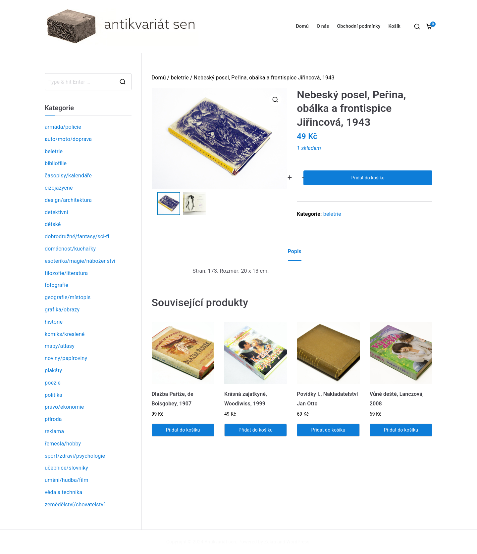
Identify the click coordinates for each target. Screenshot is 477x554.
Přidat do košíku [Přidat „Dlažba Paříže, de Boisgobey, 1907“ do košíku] (183, 430)
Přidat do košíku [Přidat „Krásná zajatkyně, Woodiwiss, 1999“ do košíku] (255, 430)
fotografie (56, 285)
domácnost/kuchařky (70, 249)
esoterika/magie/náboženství (80, 261)
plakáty (53, 370)
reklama (54, 431)
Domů (302, 26)
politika (53, 395)
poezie (53, 383)
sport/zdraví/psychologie (75, 456)
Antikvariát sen (220, 541)
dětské (53, 224)
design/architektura (68, 200)
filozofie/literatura (66, 273)
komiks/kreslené (64, 334)
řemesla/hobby (63, 443)
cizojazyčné (59, 188)
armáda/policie (63, 127)
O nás (323, 26)
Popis (294, 251)
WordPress (298, 541)
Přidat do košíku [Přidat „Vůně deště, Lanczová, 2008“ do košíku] (401, 430)
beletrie (180, 77)
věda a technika (63, 492)
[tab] (294, 254)
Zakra (270, 541)
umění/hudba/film (66, 480)
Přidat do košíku (367, 177)
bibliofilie (56, 163)
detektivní (56, 212)
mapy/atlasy (60, 346)
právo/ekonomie (64, 407)
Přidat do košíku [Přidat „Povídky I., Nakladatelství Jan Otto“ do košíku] (328, 430)
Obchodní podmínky (358, 26)
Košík (394, 26)
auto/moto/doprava (68, 139)
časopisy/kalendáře (68, 175)
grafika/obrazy (62, 309)
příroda (53, 419)
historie (54, 322)
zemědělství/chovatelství (75, 504)
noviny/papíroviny (66, 358)
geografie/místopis (67, 297)
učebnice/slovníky (66, 468)
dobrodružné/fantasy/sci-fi (77, 236)
